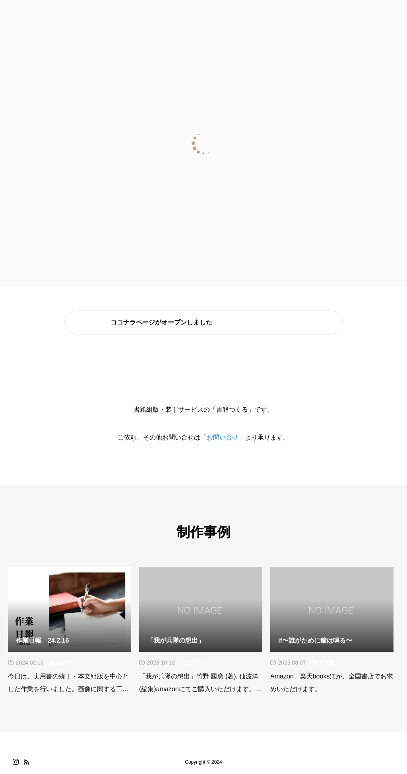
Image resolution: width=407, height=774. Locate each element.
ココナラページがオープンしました (161, 322)
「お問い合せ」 (222, 437)
